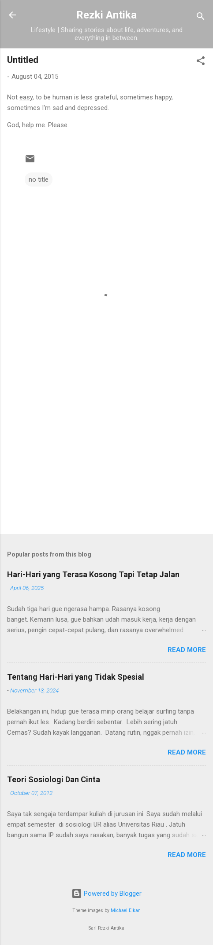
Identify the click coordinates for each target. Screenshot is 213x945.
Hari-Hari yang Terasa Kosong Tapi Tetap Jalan (93, 574)
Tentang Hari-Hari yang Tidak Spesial (75, 676)
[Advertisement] (106, 458)
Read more (187, 650)
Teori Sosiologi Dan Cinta (53, 779)
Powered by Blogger (106, 893)
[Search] (200, 17)
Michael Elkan (126, 910)
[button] (200, 62)
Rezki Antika (106, 15)
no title (39, 179)
